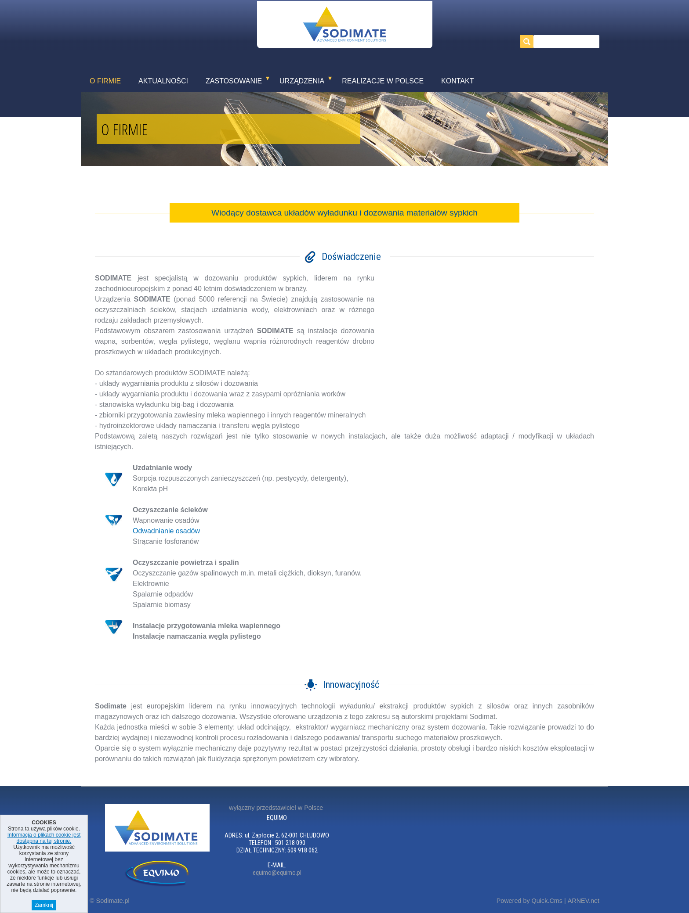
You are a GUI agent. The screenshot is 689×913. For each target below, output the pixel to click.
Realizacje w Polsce (383, 81)
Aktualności (163, 81)
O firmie (105, 81)
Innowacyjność (351, 684)
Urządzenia (301, 81)
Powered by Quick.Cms (529, 900)
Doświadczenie (351, 256)
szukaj (528, 42)
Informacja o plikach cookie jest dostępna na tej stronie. (44, 838)
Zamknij (44, 905)
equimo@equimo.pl (277, 873)
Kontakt (457, 81)
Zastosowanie (234, 81)
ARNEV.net (583, 900)
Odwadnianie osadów (166, 531)
